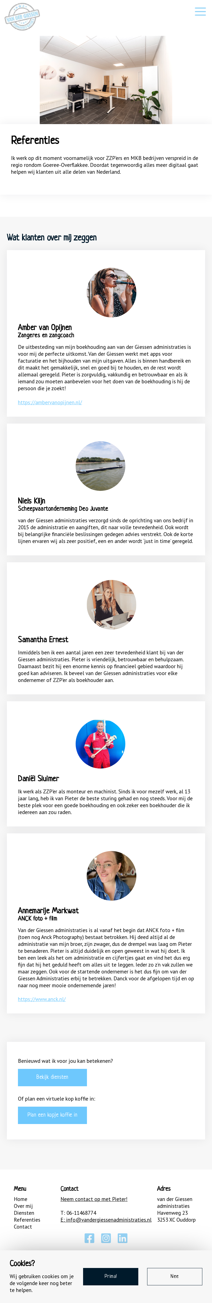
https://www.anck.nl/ (42, 999)
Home (20, 1198)
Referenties (27, 1219)
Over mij (23, 1205)
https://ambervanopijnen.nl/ (50, 402)
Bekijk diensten (52, 1077)
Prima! (111, 1276)
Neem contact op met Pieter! (94, 1198)
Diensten (24, 1212)
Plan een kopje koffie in (52, 1115)
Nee (175, 1276)
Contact (23, 1226)
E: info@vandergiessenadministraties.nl (106, 1219)
